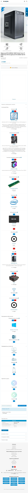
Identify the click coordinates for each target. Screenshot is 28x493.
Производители (14, 462)
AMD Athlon (21, 478)
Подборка (13, 483)
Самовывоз (14, 455)
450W (14, 282)
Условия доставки (14, 454)
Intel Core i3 (6, 479)
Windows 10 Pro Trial (14, 329)
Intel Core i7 (21, 479)
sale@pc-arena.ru (19, 470)
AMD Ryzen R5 (21, 481)
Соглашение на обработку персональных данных (14, 449)
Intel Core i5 (14, 479)
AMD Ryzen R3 (14, 481)
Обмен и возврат (14, 456)
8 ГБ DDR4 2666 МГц (14, 188)
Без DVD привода (14, 309)
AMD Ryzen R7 (6, 483)
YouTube (15, 467)
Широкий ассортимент (7, 46)
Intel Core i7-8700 (14, 120)
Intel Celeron (6, 478)
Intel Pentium (14, 478)
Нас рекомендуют (21, 46)
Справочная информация (14, 458)
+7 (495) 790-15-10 (10, 470)
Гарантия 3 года (21, 50)
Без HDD (14, 243)
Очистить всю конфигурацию (6, 405)
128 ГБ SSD (14, 223)
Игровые (21, 483)
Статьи (14, 460)
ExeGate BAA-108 (14, 263)
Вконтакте (13, 467)
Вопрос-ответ (14, 461)
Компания (14, 444)
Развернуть (14, 99)
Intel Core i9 (6, 481)
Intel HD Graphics (14, 206)
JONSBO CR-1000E (14, 168)
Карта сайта (14, 463)
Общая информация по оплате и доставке (14, 451)
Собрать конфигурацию (22, 405)
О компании (14, 445)
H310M (14, 144)
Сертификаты (14, 448)
